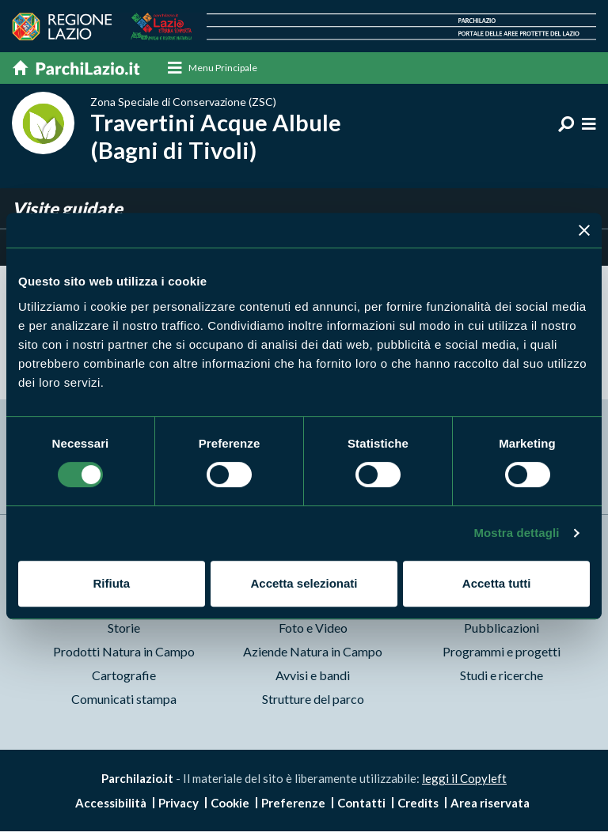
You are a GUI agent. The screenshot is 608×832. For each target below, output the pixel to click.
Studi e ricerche (501, 675)
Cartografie (124, 675)
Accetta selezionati (303, 583)
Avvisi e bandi (313, 675)
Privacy (178, 803)
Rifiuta (111, 583)
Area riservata (490, 803)
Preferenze (293, 803)
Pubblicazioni (501, 627)
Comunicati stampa (124, 698)
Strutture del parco (313, 698)
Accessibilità (110, 803)
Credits (418, 803)
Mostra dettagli (516, 532)
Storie (124, 627)
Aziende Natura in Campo (312, 651)
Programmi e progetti (501, 651)
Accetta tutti (496, 583)
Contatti (361, 803)
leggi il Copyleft (464, 778)
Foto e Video (313, 627)
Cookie (230, 803)
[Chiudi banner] (584, 230)
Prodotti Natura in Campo (124, 651)
